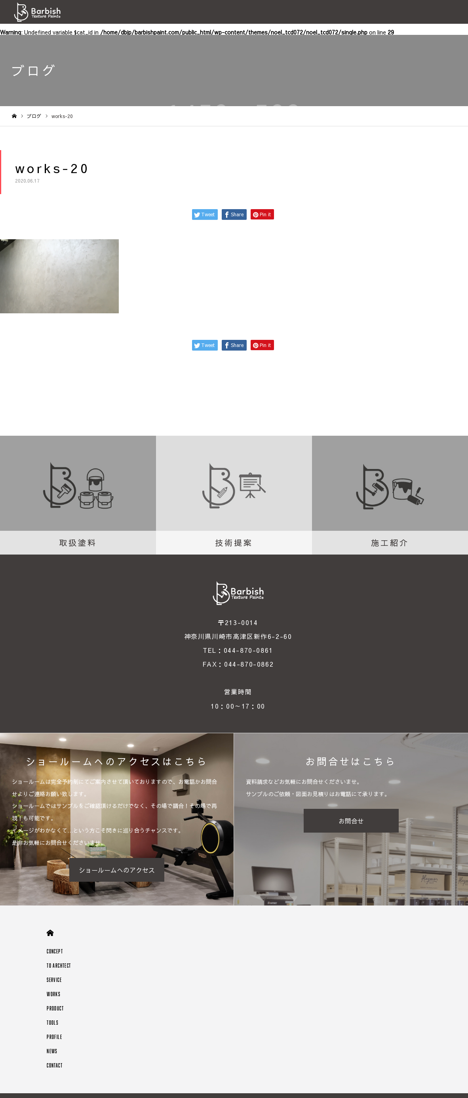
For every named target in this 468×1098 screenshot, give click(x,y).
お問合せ (351, 820)
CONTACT (55, 1065)
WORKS (53, 994)
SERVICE (54, 980)
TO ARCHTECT (59, 965)
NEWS (52, 1051)
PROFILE (54, 1037)
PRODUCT (55, 1008)
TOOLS (52, 1023)
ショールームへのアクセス (117, 869)
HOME (50, 933)
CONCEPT (55, 951)
